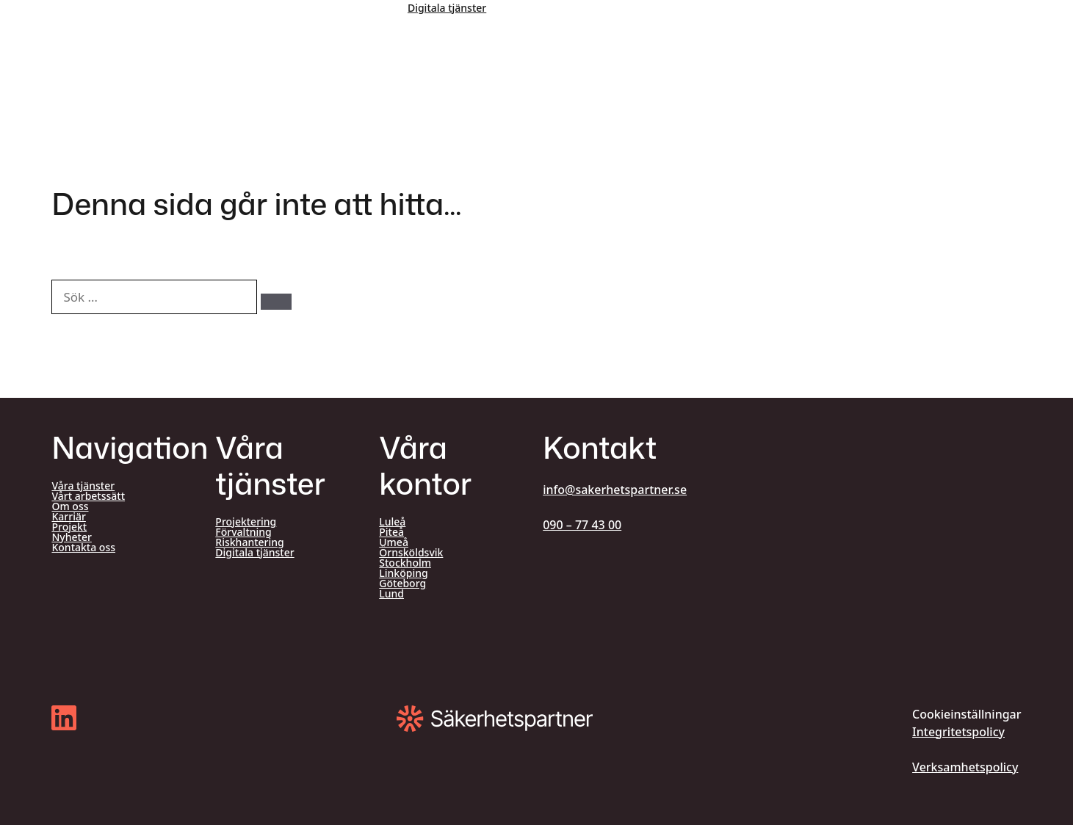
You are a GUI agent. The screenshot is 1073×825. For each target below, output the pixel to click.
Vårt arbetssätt (88, 496)
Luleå (392, 522)
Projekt (69, 527)
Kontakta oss (83, 547)
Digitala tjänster (447, 8)
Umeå (393, 542)
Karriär (68, 517)
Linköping (403, 573)
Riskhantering (249, 542)
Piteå (391, 532)
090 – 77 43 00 (582, 525)
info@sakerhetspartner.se (615, 489)
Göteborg (402, 583)
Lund (391, 594)
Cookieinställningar (966, 714)
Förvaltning (243, 532)
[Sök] (276, 302)
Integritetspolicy (958, 732)
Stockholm (405, 563)
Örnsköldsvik (411, 553)
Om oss (69, 506)
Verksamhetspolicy (965, 767)
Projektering (245, 522)
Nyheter (71, 537)
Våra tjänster (83, 486)
